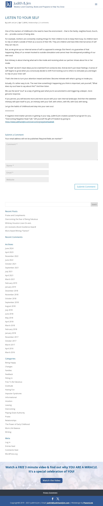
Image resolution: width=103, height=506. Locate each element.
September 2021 (12, 267)
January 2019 (10, 287)
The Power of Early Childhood (17, 424)
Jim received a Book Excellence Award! (20, 227)
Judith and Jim (12, 23)
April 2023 (9, 252)
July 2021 (9, 271)
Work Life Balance (12, 428)
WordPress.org (11, 454)
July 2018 (9, 310)
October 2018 (10, 298)
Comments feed (11, 450)
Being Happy (10, 362)
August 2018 (10, 306)
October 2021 (10, 264)
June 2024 (9, 248)
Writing (8, 432)
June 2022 (9, 260)
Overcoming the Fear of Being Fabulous (21, 219)
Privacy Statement (50, 493)
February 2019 (11, 283)
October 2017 (10, 341)
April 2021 (9, 275)
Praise (7, 416)
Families (8, 370)
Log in (7, 442)
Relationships (33, 23)
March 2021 (10, 279)
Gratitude (9, 386)
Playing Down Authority (15, 413)
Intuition (8, 401)
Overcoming (10, 409)
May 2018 (9, 318)
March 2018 (10, 325)
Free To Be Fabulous (13, 382)
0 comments (44, 23)
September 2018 (12, 302)
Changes (8, 366)
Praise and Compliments (15, 215)
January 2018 (10, 333)
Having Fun (9, 389)
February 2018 (11, 329)
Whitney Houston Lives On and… (18, 223)
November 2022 (11, 256)
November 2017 (11, 337)
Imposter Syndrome (13, 393)
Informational (11, 397)
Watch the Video (51, 480)
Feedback (9, 374)
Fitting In (9, 378)
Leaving (8, 405)
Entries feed (10, 446)
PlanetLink (88, 503)
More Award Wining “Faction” (17, 231)
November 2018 (11, 294)
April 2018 (9, 321)
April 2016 (9, 348)
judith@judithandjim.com (58, 503)
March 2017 (10, 344)
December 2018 (11, 291)
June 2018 (9, 314)
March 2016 (10, 352)
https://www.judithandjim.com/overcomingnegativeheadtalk (29, 122)
